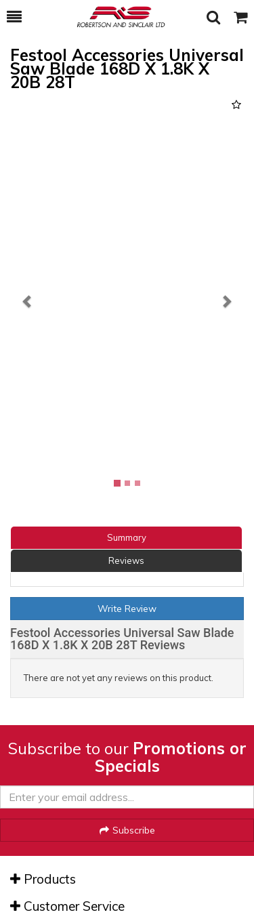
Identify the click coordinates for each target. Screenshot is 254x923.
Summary (126, 537)
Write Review (127, 608)
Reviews (126, 560)
